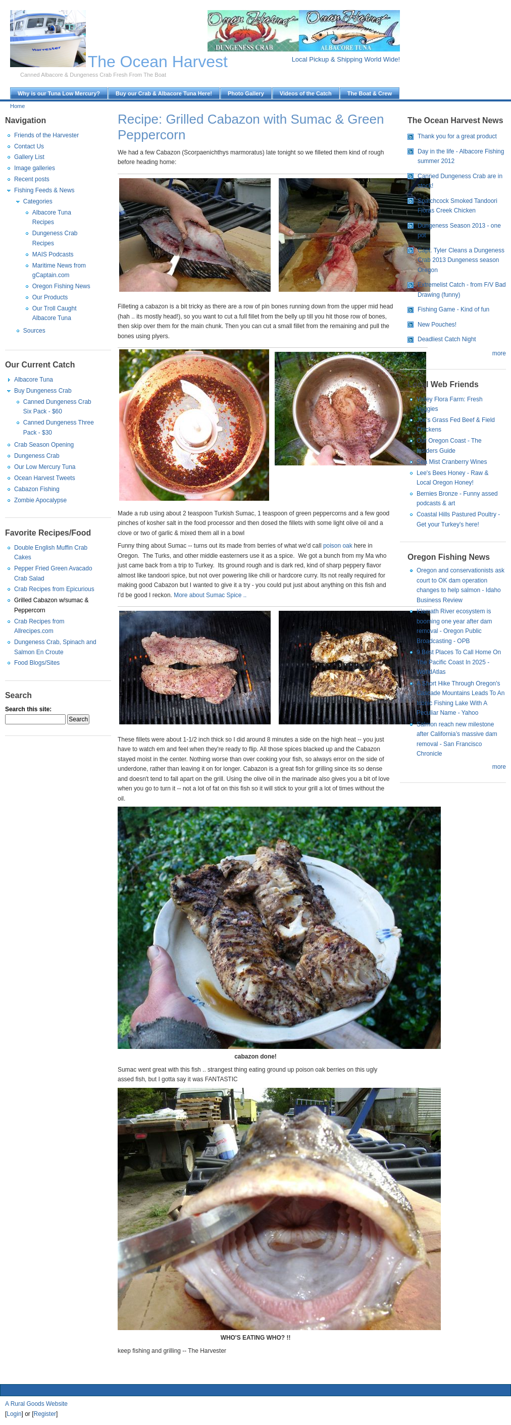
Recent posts (31, 179)
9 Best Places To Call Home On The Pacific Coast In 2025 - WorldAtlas (459, 662)
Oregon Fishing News (61, 286)
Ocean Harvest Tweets (44, 478)
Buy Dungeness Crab (43, 390)
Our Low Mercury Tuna (45, 466)
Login (14, 1413)
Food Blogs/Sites (37, 662)
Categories (38, 201)
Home (17, 106)
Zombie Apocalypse (40, 500)
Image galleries (34, 168)
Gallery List (29, 157)
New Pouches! (437, 324)
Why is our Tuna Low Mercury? (59, 93)
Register (45, 1413)
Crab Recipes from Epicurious (54, 589)
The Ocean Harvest (158, 61)
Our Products (50, 297)
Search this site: (28, 709)
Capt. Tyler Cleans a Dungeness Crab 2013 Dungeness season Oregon (461, 260)
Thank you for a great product (457, 136)
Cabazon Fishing (37, 489)
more (499, 353)
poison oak (338, 545)
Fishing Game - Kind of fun (453, 309)
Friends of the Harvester (46, 135)
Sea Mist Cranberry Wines (452, 461)
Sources (34, 330)
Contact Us (29, 146)
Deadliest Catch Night (447, 339)
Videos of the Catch (306, 93)
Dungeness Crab (37, 455)
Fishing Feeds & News (44, 190)
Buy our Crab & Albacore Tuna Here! (164, 93)
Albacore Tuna (33, 379)
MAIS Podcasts (53, 254)
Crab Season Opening (44, 444)
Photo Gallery (246, 93)
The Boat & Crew (369, 93)
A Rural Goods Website (36, 1403)
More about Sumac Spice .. (210, 595)
